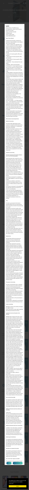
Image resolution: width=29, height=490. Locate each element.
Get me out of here (17, 463)
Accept (8, 463)
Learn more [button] (11, 483)
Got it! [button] (17, 486)
